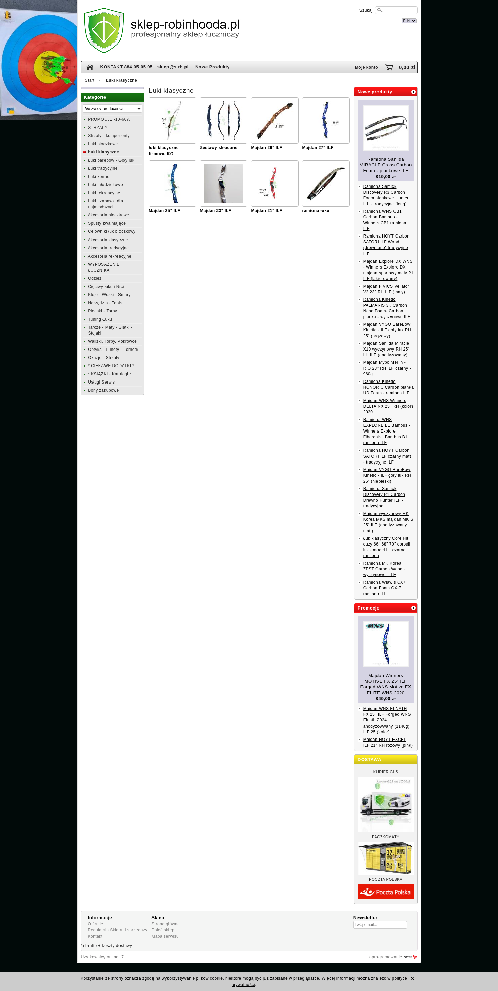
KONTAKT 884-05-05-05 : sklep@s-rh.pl (144, 66)
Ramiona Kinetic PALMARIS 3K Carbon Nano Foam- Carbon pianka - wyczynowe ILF (387, 308)
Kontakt (95, 936)
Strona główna (165, 924)
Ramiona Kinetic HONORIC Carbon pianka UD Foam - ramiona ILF (388, 387)
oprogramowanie (385, 957)
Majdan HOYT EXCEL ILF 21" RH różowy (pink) (388, 742)
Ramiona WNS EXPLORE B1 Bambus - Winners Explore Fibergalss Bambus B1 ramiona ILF (387, 431)
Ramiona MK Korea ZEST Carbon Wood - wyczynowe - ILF (384, 569)
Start (90, 80)
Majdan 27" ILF (317, 147)
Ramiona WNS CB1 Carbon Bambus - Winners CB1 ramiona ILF (384, 220)
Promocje (369, 608)
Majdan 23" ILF (215, 210)
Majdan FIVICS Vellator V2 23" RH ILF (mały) (386, 289)
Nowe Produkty (212, 66)
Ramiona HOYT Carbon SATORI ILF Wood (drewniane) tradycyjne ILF (386, 245)
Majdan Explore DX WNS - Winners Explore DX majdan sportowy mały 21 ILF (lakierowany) (388, 270)
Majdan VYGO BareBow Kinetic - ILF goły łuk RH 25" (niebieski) (387, 475)
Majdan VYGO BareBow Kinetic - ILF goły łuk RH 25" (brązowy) (387, 330)
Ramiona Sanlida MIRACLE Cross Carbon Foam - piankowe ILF (385, 165)
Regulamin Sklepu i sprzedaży (117, 930)
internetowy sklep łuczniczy (279, 20)
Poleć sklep (162, 930)
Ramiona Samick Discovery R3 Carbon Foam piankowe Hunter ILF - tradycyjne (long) (386, 195)
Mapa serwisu (165, 936)
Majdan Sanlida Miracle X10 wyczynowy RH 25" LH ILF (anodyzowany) (386, 349)
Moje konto (366, 67)
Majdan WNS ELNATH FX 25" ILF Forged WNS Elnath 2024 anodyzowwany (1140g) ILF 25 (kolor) (387, 720)
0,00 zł (407, 67)
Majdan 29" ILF (266, 147)
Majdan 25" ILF (164, 210)
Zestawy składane (218, 147)
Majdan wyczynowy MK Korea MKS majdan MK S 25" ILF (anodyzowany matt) (388, 522)
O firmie (95, 924)
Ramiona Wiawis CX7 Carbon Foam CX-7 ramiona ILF (384, 588)
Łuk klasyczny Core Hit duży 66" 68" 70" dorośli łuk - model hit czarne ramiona (387, 547)
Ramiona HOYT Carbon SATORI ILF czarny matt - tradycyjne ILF (387, 456)
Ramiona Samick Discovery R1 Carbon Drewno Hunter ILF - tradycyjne (384, 497)
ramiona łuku (316, 210)
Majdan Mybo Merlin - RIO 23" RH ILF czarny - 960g (387, 368)
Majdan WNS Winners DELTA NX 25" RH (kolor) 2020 (388, 406)
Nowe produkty (375, 91)
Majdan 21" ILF (266, 210)
